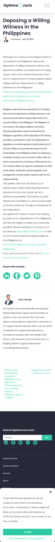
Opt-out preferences (18, 538)
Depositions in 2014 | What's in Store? (41, 372)
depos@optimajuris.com (30, 231)
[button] (50, 491)
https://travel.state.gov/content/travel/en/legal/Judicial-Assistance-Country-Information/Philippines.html (27, 96)
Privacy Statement (36, 538)
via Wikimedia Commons (18, 258)
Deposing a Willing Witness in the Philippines (26, 27)
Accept (28, 532)
